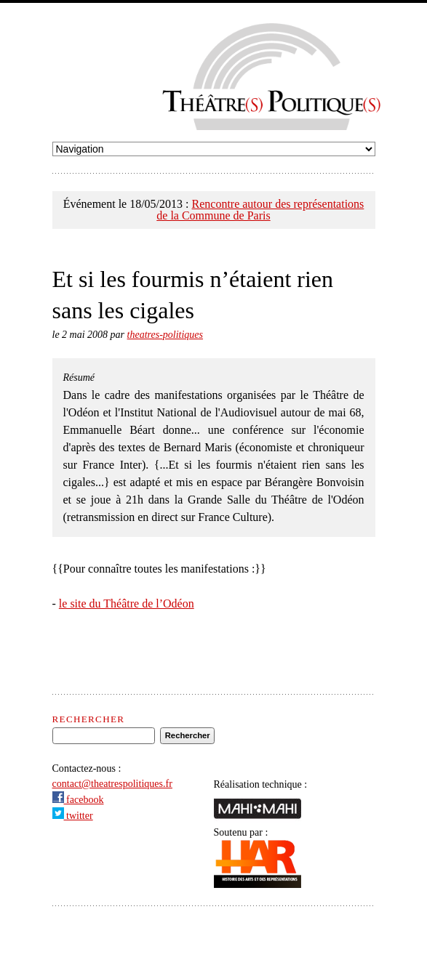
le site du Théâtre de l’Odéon (126, 603)
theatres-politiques (165, 334)
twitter (72, 815)
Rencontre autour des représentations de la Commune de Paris (260, 210)
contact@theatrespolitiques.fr (112, 783)
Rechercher (88, 719)
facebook (78, 799)
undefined (213, 149)
